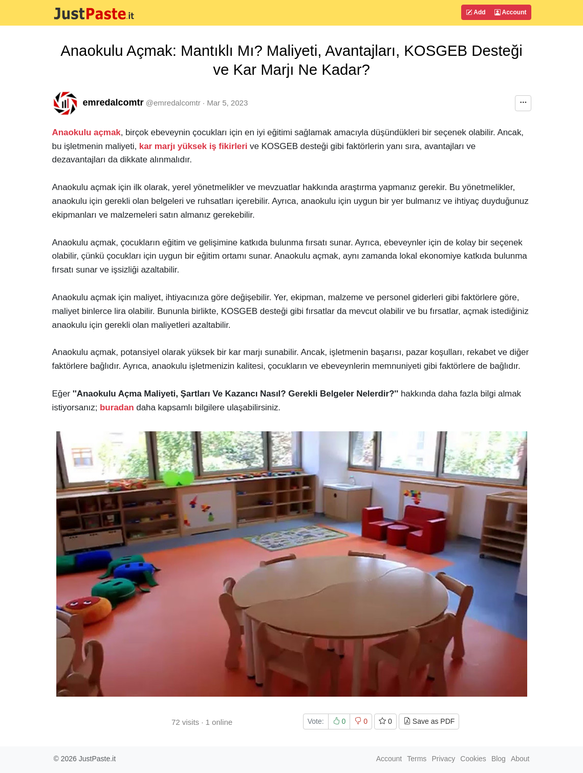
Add (475, 12)
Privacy (443, 759)
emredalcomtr (113, 102)
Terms (416, 759)
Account (510, 12)
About (520, 759)
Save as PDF (429, 721)
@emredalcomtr (173, 102)
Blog (498, 759)
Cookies (473, 759)
